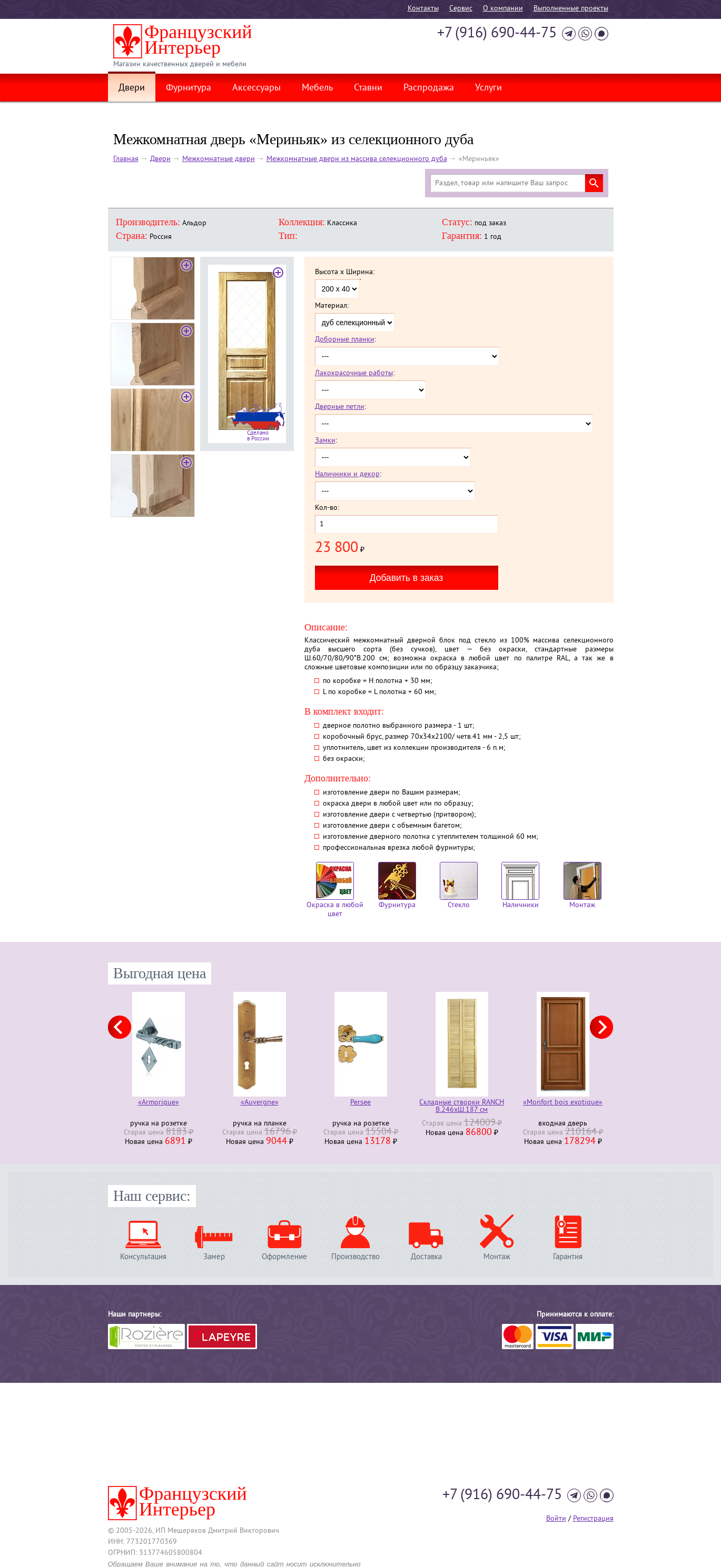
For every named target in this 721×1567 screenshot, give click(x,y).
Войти (556, 1518)
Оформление (284, 1256)
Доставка (426, 1256)
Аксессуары (256, 88)
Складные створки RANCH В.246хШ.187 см (461, 1106)
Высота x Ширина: (344, 272)
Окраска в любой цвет (335, 890)
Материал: (332, 306)
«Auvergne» (260, 1103)
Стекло (459, 886)
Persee (360, 1103)
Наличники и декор (347, 474)
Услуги (488, 88)
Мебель (317, 88)
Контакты (423, 8)
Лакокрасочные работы (354, 373)
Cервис (460, 8)
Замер (214, 1256)
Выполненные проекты (571, 8)
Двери (131, 88)
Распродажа (428, 88)
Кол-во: (327, 508)
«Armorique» (158, 1103)
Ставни (368, 88)
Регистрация (593, 1518)
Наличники (520, 886)
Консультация (143, 1256)
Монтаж (582, 886)
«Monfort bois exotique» (563, 1103)
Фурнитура (188, 88)
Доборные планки (344, 339)
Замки (325, 440)
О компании (503, 8)
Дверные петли (339, 407)
